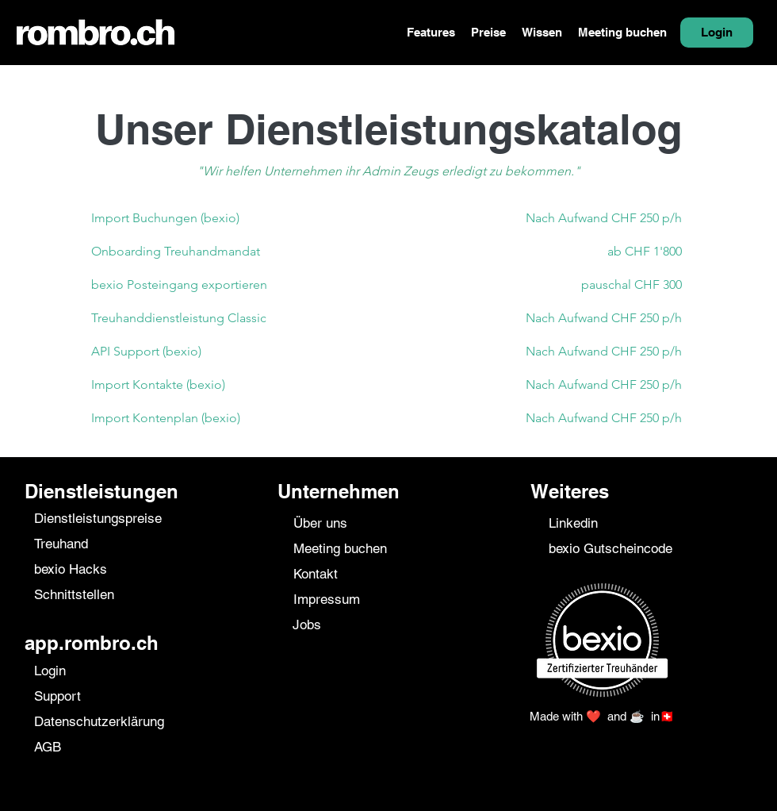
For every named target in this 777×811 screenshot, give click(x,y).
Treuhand (61, 544)
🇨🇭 (667, 716)
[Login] (716, 32)
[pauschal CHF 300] (542, 285)
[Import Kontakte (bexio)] (230, 385)
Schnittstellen (74, 594)
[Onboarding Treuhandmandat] (230, 251)
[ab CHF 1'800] (542, 251)
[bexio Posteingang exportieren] (230, 285)
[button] (431, 32)
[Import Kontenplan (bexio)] (230, 418)
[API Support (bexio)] (230, 351)
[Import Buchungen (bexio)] (230, 218)
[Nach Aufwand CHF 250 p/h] (542, 218)
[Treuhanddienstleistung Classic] (230, 318)
